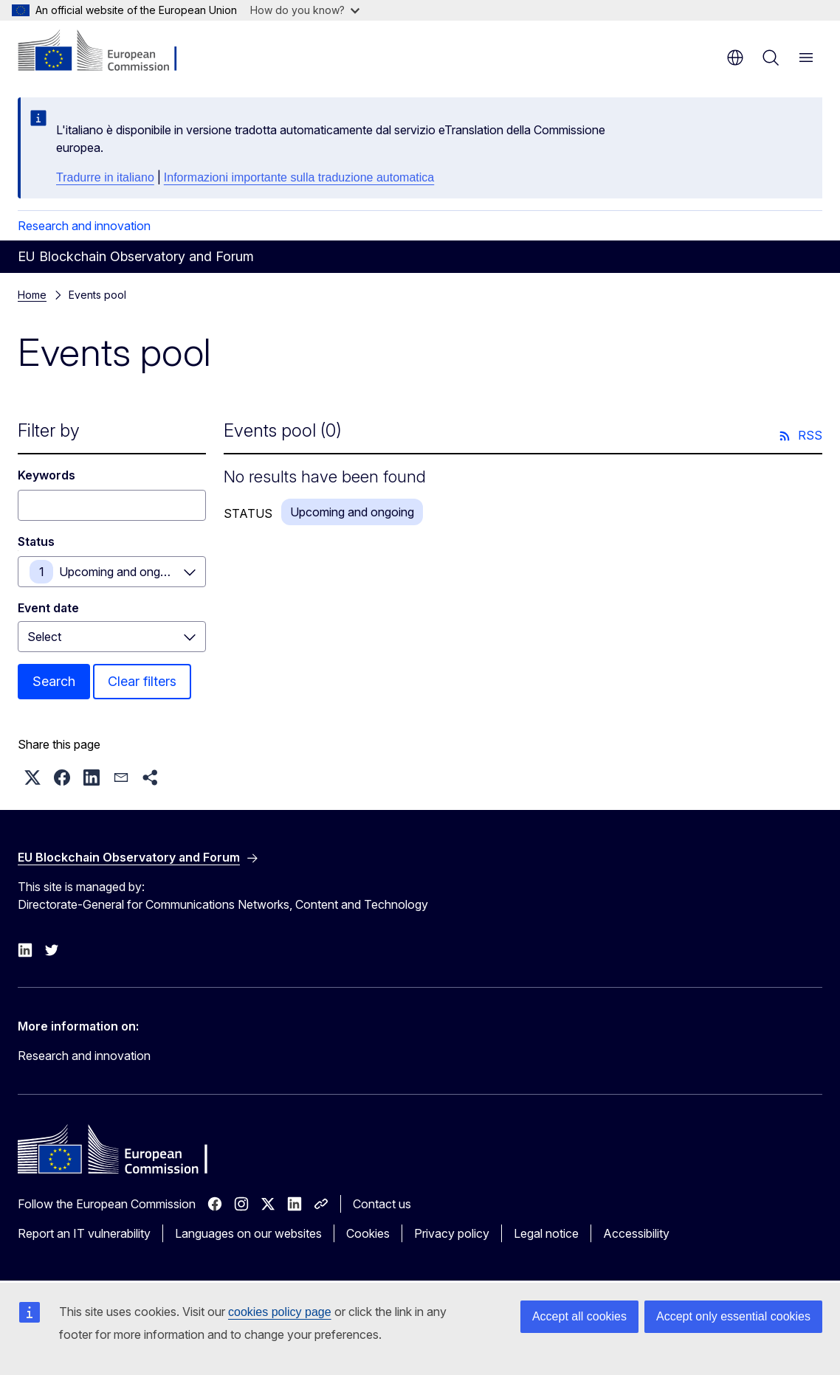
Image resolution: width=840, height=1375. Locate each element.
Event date (48, 607)
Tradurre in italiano (105, 177)
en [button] (735, 57)
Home (32, 294)
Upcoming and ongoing (121, 571)
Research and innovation (84, 225)
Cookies (368, 1233)
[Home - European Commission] (107, 52)
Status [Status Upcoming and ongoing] (36, 541)
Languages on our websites (248, 1233)
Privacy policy (451, 1233)
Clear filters (142, 681)
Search (53, 681)
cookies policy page (279, 1312)
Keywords (46, 475)
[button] (32, 777)
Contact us (382, 1203)
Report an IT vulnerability (84, 1233)
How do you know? (304, 10)
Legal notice (546, 1233)
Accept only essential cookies (733, 1316)
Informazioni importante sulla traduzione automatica (299, 177)
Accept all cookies (579, 1316)
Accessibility (636, 1233)
